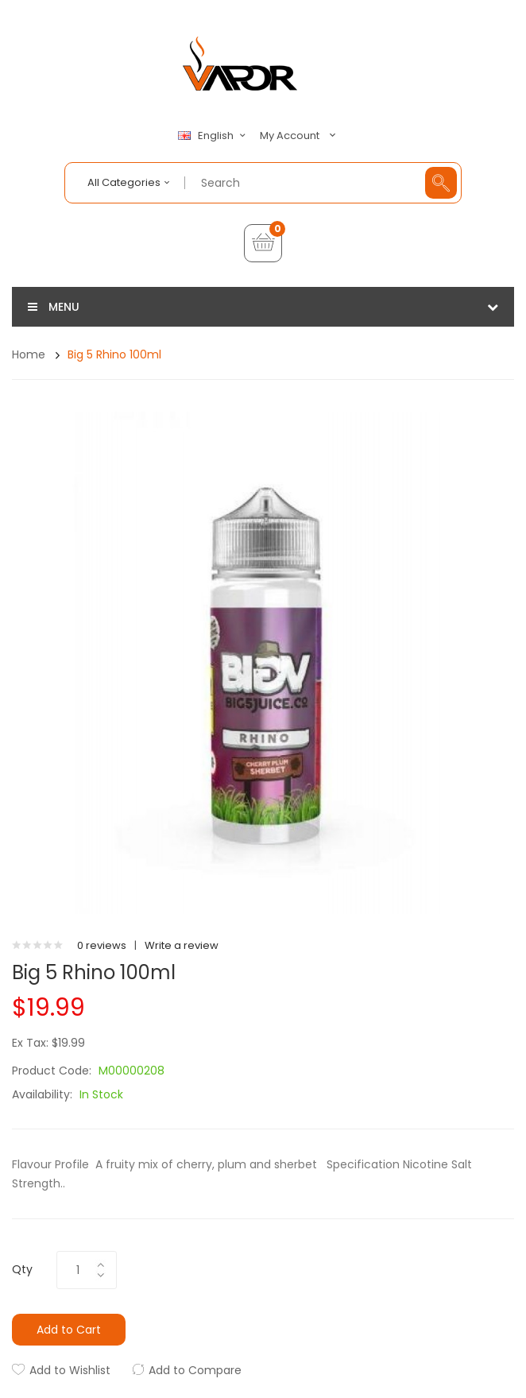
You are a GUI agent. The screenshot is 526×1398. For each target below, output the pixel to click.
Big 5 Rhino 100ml (114, 354)
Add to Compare (195, 1370)
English (213, 136)
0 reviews (101, 945)
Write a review (182, 945)
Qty (22, 1269)
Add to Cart (69, 1330)
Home (28, 354)
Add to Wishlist (69, 1370)
